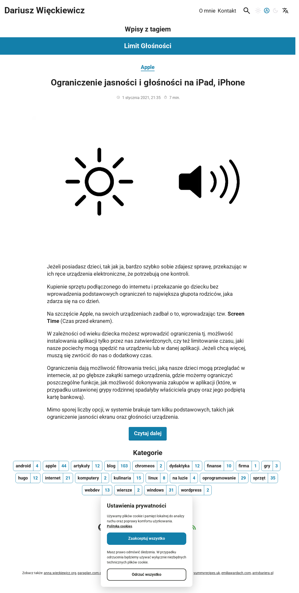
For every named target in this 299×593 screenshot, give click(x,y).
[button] (246, 10)
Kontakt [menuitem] (227, 11)
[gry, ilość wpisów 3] (270, 466)
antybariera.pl (262, 573)
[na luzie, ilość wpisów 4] (184, 478)
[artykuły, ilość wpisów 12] (86, 466)
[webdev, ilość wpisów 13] (97, 490)
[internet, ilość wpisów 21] (57, 478)
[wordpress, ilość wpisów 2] (195, 490)
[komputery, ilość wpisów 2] (92, 478)
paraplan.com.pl (90, 573)
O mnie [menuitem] (207, 11)
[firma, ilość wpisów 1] (247, 466)
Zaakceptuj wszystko (146, 538)
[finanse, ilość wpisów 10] (219, 466)
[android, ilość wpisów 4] (27, 466)
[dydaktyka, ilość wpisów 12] (184, 466)
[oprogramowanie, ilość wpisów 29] (224, 478)
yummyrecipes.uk (207, 573)
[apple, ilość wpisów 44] (56, 466)
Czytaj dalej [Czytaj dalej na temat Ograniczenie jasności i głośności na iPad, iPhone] (150, 433)
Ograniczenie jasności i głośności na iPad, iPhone (148, 82)
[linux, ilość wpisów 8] (157, 478)
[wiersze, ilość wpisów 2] (128, 490)
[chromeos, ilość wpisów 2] (148, 466)
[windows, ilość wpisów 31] (160, 490)
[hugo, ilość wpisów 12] (27, 478)
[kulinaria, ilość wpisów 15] (127, 478)
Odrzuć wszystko (146, 574)
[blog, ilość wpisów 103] (117, 466)
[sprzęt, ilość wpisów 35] (264, 478)
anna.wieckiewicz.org (60, 573)
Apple (148, 67)
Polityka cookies (119, 526)
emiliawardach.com (236, 573)
